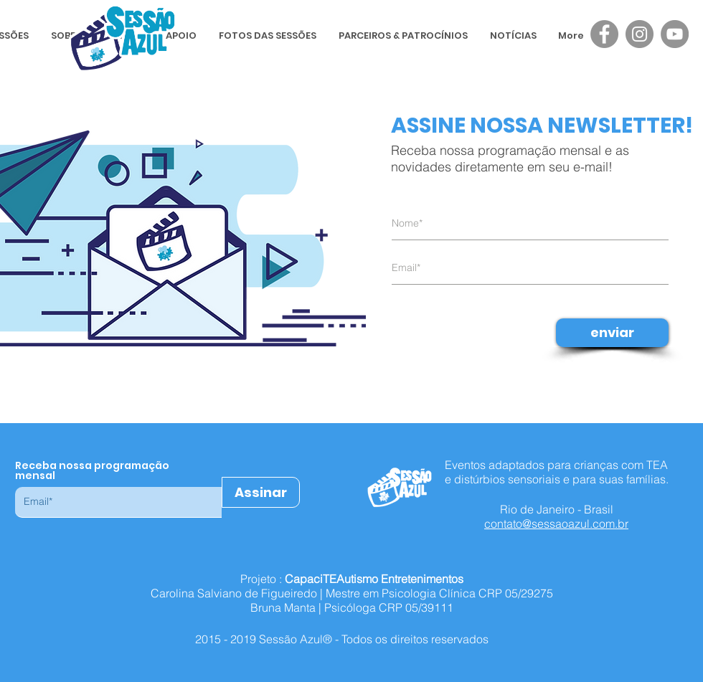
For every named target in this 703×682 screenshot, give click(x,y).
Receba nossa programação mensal (92, 470)
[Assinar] (261, 492)
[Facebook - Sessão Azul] (604, 34)
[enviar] (612, 332)
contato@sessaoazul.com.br (556, 523)
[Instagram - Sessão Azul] (640, 34)
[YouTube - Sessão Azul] (675, 34)
